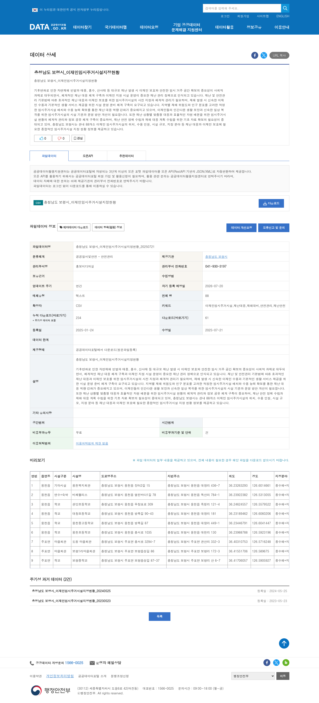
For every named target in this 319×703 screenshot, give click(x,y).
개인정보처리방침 (60, 675)
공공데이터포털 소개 (92, 676)
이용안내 (281, 27)
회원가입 (243, 16)
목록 (159, 616)
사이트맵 (263, 16)
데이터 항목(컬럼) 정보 (108, 227)
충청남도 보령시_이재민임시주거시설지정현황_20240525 (71, 591)
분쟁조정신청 (120, 676)
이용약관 (36, 676)
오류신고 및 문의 (274, 227)
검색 (285, 8)
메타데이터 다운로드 (74, 227)
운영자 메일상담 (105, 662)
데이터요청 (149, 27)
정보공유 (254, 27)
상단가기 (284, 643)
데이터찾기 (82, 27)
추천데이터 (126, 156)
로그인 (225, 16)
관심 (78, 138)
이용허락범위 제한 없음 (92, 443)
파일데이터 (49, 156)
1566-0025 (74, 662)
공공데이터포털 (48, 27)
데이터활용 (224, 27)
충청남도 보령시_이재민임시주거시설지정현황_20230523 (71, 601)
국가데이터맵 (115, 27)
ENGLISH (282, 16)
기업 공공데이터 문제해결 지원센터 (186, 27)
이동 (283, 676)
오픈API (88, 156)
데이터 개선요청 (241, 227)
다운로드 (271, 203)
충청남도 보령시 (216, 256)
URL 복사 (279, 55)
